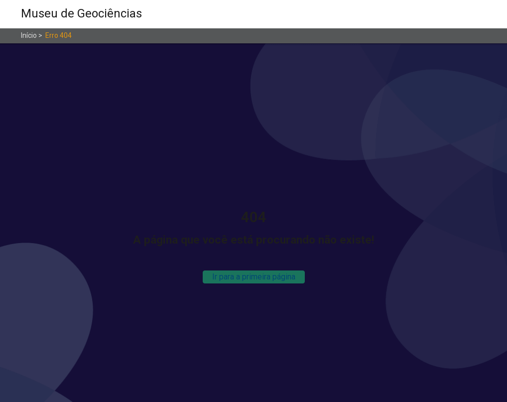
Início (29, 35)
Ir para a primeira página (253, 276)
